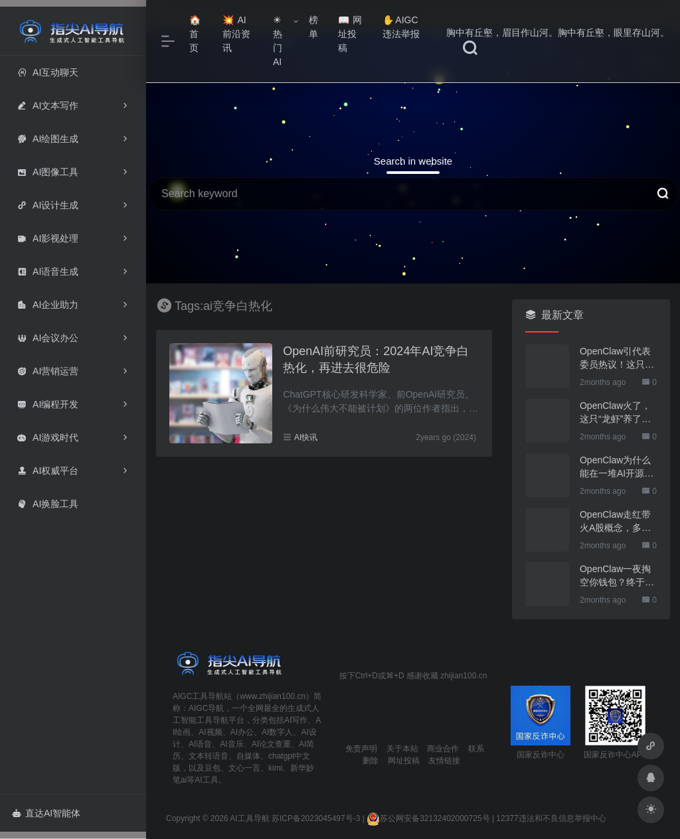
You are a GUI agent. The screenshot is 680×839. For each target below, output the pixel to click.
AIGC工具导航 (198, 696)
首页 (195, 34)
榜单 (313, 27)
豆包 (212, 768)
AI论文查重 (271, 744)
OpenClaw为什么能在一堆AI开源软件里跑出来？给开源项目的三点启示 (617, 467)
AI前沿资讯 (236, 34)
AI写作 (295, 720)
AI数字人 (277, 732)
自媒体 (248, 756)
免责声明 (361, 748)
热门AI (277, 41)
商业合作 (443, 748)
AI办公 (242, 732)
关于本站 (402, 748)
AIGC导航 (206, 708)
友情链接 (444, 760)
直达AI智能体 (46, 813)
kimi (275, 768)
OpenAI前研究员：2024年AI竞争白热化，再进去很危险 (376, 359)
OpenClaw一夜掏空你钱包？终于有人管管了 (617, 576)
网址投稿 (350, 34)
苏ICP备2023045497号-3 (316, 818)
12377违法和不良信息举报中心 (551, 818)
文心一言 (244, 768)
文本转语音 (208, 756)
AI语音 (200, 744)
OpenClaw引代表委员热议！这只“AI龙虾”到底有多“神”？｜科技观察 (618, 358)
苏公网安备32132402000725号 (428, 818)
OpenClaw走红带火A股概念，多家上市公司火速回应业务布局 (617, 521)
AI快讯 (305, 437)
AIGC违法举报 (401, 27)
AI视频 (210, 732)
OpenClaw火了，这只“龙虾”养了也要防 (615, 412)
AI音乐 (231, 744)
